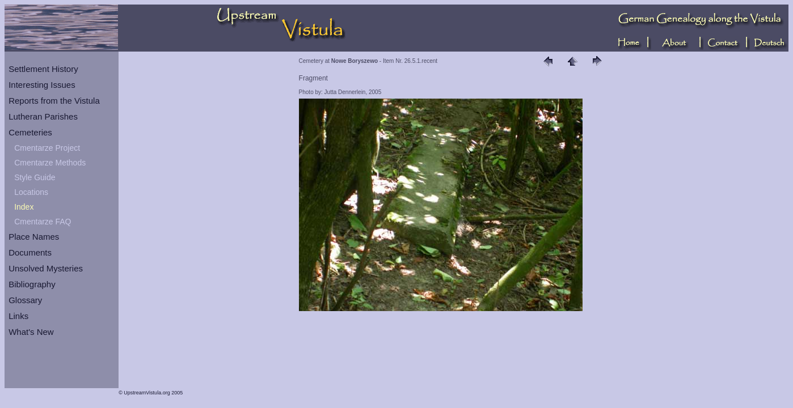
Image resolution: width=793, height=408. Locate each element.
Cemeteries (30, 132)
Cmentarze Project (47, 147)
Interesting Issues (42, 85)
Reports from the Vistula (54, 100)
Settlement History (43, 69)
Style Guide (34, 177)
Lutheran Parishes (43, 116)
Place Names (34, 236)
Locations (31, 192)
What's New (31, 332)
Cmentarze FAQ (42, 221)
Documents (30, 252)
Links (18, 316)
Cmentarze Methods (50, 162)
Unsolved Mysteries (46, 268)
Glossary (25, 300)
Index (23, 206)
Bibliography (32, 284)
